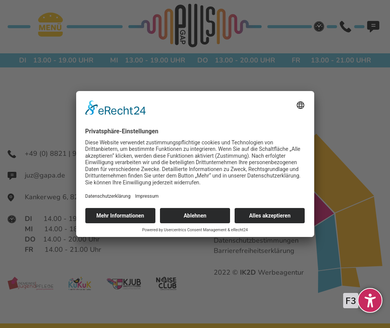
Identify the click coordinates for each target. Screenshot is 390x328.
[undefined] (370, 300)
